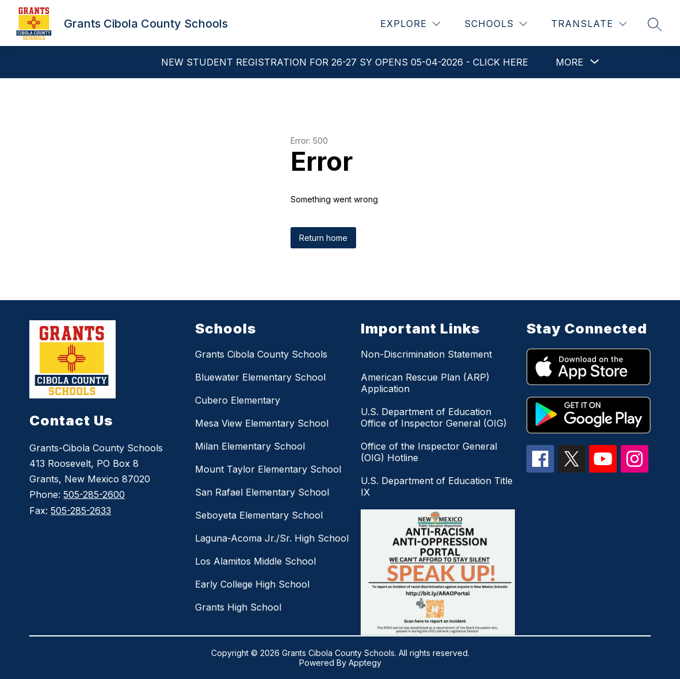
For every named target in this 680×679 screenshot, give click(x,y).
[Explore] (410, 24)
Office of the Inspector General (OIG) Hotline (429, 451)
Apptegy (365, 663)
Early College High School (252, 584)
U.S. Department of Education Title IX (437, 486)
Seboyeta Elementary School (259, 515)
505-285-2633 (81, 510)
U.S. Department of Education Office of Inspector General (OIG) (434, 417)
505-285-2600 (94, 494)
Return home (323, 238)
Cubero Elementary (237, 400)
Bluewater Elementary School (260, 377)
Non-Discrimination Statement (426, 354)
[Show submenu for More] (569, 62)
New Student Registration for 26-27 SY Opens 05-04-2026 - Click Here (344, 62)
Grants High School (238, 607)
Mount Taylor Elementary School (268, 469)
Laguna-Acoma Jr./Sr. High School (272, 538)
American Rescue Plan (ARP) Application (425, 382)
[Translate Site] (588, 24)
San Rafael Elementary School (262, 492)
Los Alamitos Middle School (255, 561)
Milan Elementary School (250, 446)
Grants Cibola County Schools (261, 354)
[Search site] (655, 24)
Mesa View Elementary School (261, 423)
